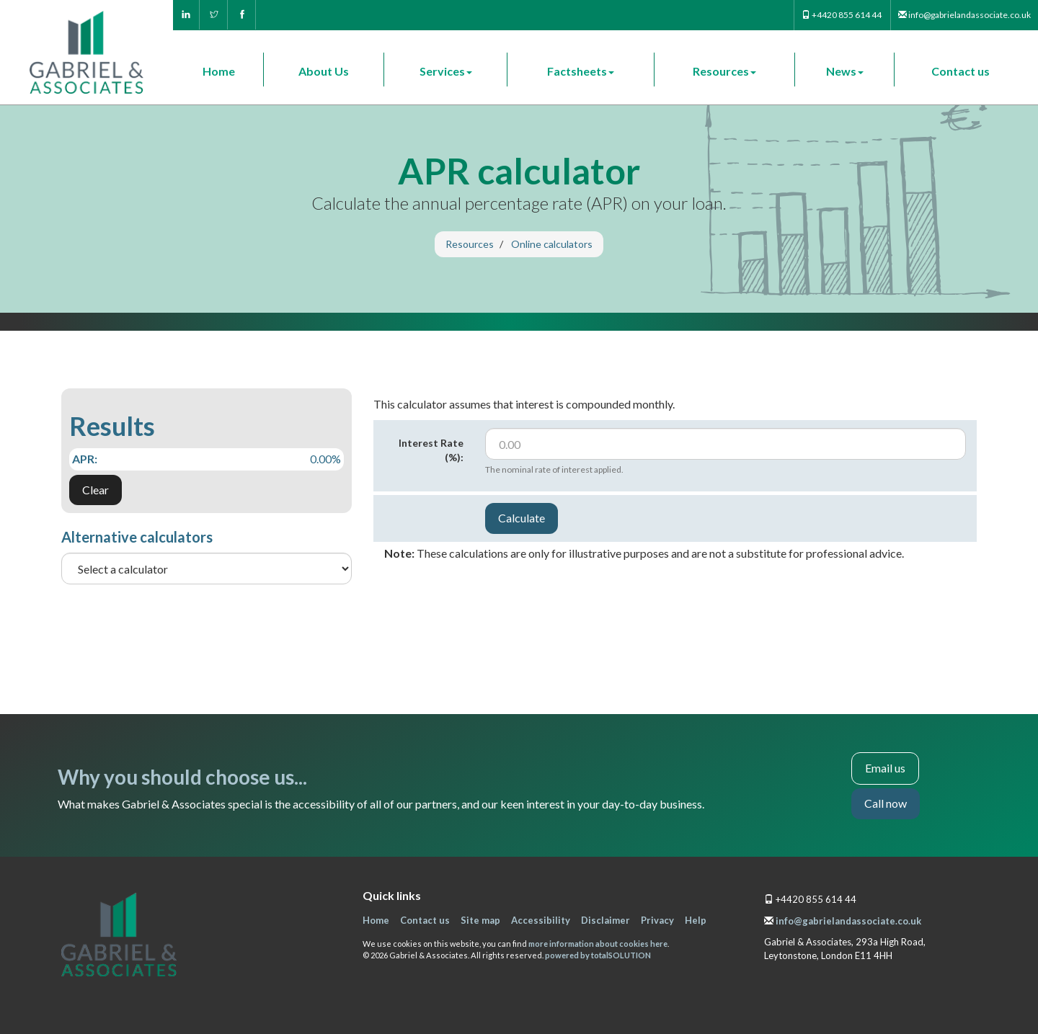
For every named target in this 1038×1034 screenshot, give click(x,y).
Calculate (521, 518)
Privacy (657, 920)
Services (446, 71)
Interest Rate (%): (431, 450)
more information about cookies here (597, 943)
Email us (885, 768)
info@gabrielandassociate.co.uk (848, 921)
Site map (480, 920)
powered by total (598, 955)
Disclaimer (605, 920)
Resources (724, 71)
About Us (323, 71)
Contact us (960, 71)
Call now (885, 803)
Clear (95, 489)
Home (219, 71)
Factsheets (580, 71)
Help (695, 920)
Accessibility (540, 920)
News (845, 71)
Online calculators (552, 244)
